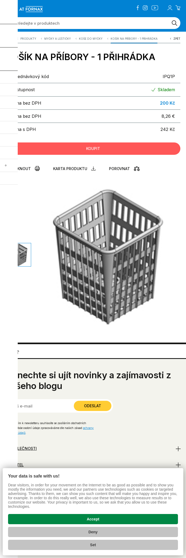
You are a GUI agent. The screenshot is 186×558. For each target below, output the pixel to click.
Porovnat (119, 168)
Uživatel (15, 464)
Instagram (145, 7)
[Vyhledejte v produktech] (87, 23)
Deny (92, 532)
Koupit (93, 148)
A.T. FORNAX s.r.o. (9, 40)
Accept (93, 519)
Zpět (176, 40)
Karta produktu (70, 168)
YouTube (155, 7)
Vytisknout (18, 168)
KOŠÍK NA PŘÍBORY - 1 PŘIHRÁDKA (134, 40)
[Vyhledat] (174, 23)
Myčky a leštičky (57, 40)
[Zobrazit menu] (8, 8)
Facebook (138, 7)
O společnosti (21, 448)
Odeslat (92, 405)
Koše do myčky (91, 40)
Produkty (28, 40)
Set (93, 545)
